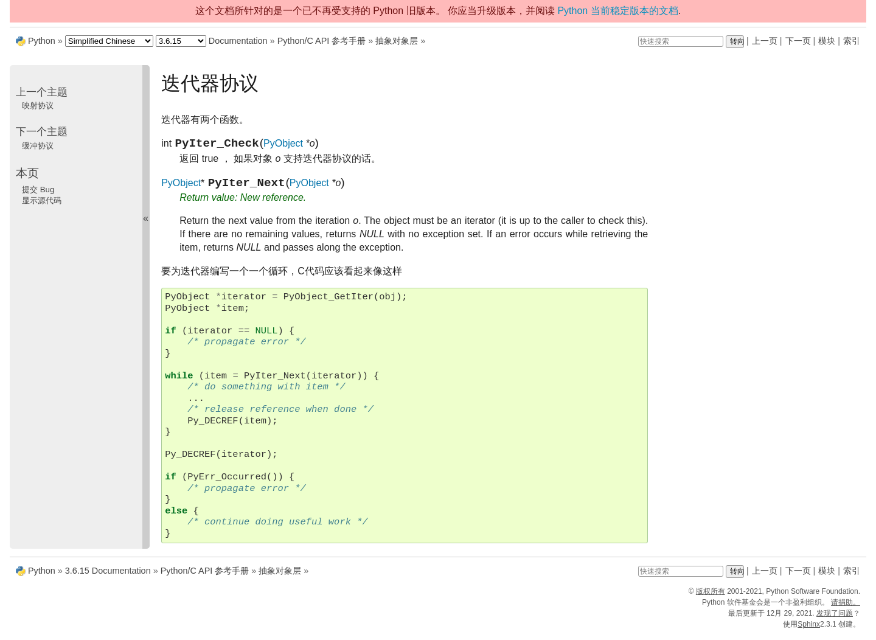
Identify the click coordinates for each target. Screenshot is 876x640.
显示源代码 (41, 200)
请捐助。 (845, 607)
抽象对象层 (396, 41)
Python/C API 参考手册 (321, 41)
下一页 (798, 41)
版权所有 (710, 596)
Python (41, 41)
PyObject (283, 146)
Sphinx (809, 629)
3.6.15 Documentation (108, 575)
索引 (851, 41)
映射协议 (38, 105)
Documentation (238, 41)
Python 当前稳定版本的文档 (617, 10)
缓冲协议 (38, 145)
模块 (826, 41)
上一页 (764, 41)
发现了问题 (834, 618)
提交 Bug (38, 189)
